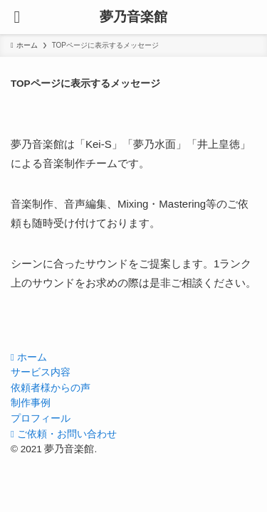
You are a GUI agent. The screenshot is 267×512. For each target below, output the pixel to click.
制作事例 (31, 403)
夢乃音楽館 (133, 17)
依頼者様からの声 (50, 388)
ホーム (29, 357)
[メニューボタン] (17, 17)
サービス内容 (40, 372)
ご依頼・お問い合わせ (64, 434)
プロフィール (40, 418)
